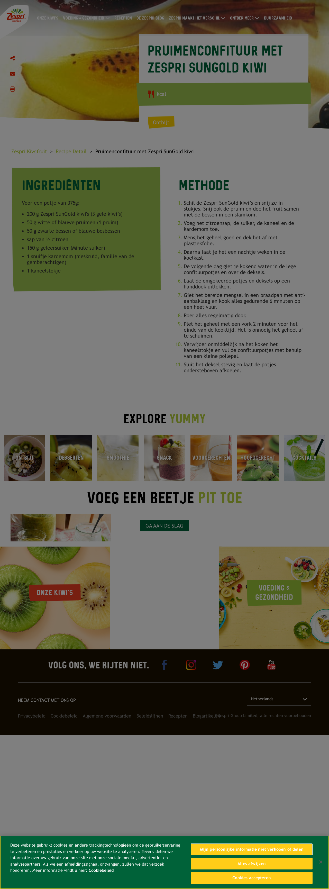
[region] (164, 862)
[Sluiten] (320, 862)
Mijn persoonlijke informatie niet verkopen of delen (252, 849)
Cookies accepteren (251, 877)
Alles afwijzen (251, 863)
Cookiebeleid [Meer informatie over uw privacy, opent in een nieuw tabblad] (101, 870)
